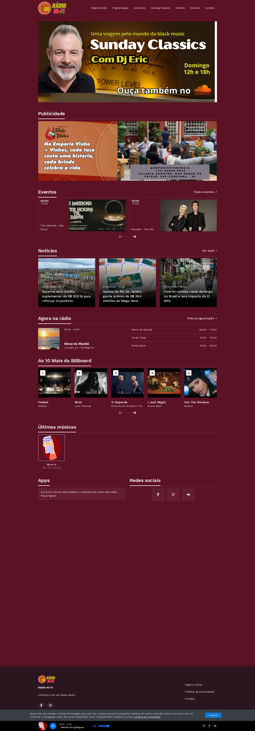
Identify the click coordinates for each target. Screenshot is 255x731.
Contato (209, 7)
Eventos (180, 7)
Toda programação (202, 318)
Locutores (140, 7)
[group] (54, 388)
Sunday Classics (160, 7)
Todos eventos (205, 192)
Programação (120, 7)
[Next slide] (134, 236)
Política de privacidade (199, 691)
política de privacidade (147, 717)
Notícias (195, 7)
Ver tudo (209, 250)
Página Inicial (99, 7)
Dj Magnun (87, 347)
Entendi (213, 715)
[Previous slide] (120, 236)
